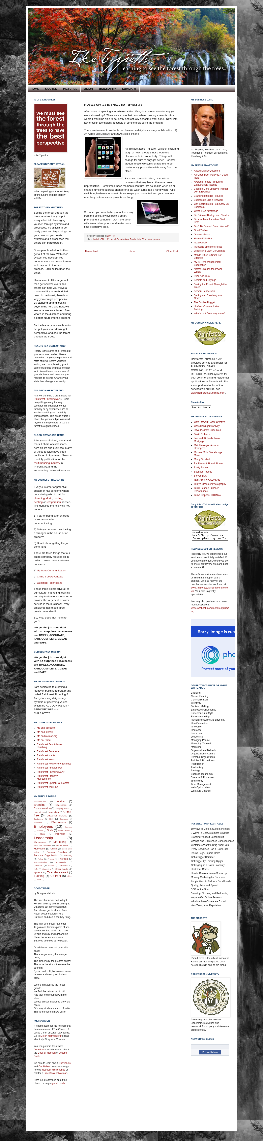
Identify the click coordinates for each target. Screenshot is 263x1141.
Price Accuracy (202, 276)
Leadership (43, 838)
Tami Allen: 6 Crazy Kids (207, 479)
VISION (88, 88)
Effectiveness (58, 822)
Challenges (61, 805)
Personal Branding (57, 852)
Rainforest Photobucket (49, 767)
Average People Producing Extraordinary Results (208, 183)
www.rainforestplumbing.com (208, 392)
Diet (51, 819)
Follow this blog (210, 1054)
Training (39, 875)
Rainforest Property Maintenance (47, 777)
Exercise (68, 827)
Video (69, 876)
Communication (42, 808)
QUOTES (51, 88)
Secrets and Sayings (205, 280)
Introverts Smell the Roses (208, 246)
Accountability (40, 801)
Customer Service (57, 815)
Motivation (39, 848)
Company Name (62, 808)
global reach (58, 1083)
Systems (38, 872)
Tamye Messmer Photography (210, 484)
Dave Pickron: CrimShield (208, 430)
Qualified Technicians (49, 582)
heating (38, 502)
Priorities (63, 859)
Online (54, 848)
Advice (60, 801)
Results (51, 866)
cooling (58, 498)
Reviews (64, 865)
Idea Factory (200, 242)
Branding (40, 804)
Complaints (38, 812)
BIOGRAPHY (107, 88)
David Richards (202, 434)
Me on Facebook (46, 727)
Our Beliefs (44, 1066)
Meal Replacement (42, 845)
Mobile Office (99, 239)
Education (38, 822)
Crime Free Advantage (206, 211)
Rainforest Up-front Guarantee (53, 783)
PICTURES (70, 88)
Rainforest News (46, 759)
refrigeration (54, 502)
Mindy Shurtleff (202, 459)
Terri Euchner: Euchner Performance (206, 489)
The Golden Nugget (204, 302)
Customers (38, 819)
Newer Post (91, 251)
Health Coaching (65, 830)
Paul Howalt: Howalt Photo (208, 463)
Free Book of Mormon (55, 1073)
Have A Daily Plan (203, 238)
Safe (36, 869)
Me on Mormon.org (47, 736)
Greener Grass (202, 234)
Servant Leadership (204, 291)
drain (49, 498)
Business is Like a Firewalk (208, 200)
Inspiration (60, 834)
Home (132, 251)
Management (40, 842)
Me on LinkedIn (45, 732)
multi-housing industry (47, 462)
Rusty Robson (201, 467)
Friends (40, 830)
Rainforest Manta (46, 755)
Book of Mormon (46, 1052)
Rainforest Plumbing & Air (47, 399)
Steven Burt (200, 475)
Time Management (151, 239)
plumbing (39, 498)
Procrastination (40, 862)
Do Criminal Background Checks (211, 215)
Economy (64, 819)
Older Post (172, 251)
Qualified (38, 865)
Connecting (53, 812)
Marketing (60, 841)
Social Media (61, 869)
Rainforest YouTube (47, 787)
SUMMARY (129, 88)
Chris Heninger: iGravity (207, 426)
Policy (40, 859)
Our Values (64, 1063)
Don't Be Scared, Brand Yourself (211, 226)
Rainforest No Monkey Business (54, 763)
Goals (50, 830)
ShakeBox (46, 869)
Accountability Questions (207, 170)
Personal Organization (118, 239)
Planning (68, 855)
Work (39, 879)
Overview (39, 1049)
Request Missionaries (53, 1069)
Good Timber (201, 230)
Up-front (56, 875)
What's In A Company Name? (209, 313)
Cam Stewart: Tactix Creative (209, 422)
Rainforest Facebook (48, 751)
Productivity (135, 239)
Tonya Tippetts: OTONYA (207, 495)
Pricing (51, 859)
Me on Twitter (44, 740)
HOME (35, 88)
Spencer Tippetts (203, 471)
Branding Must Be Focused (208, 195)
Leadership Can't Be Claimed (209, 250)
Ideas (42, 834)
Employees (43, 826)
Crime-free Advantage (50, 576)
